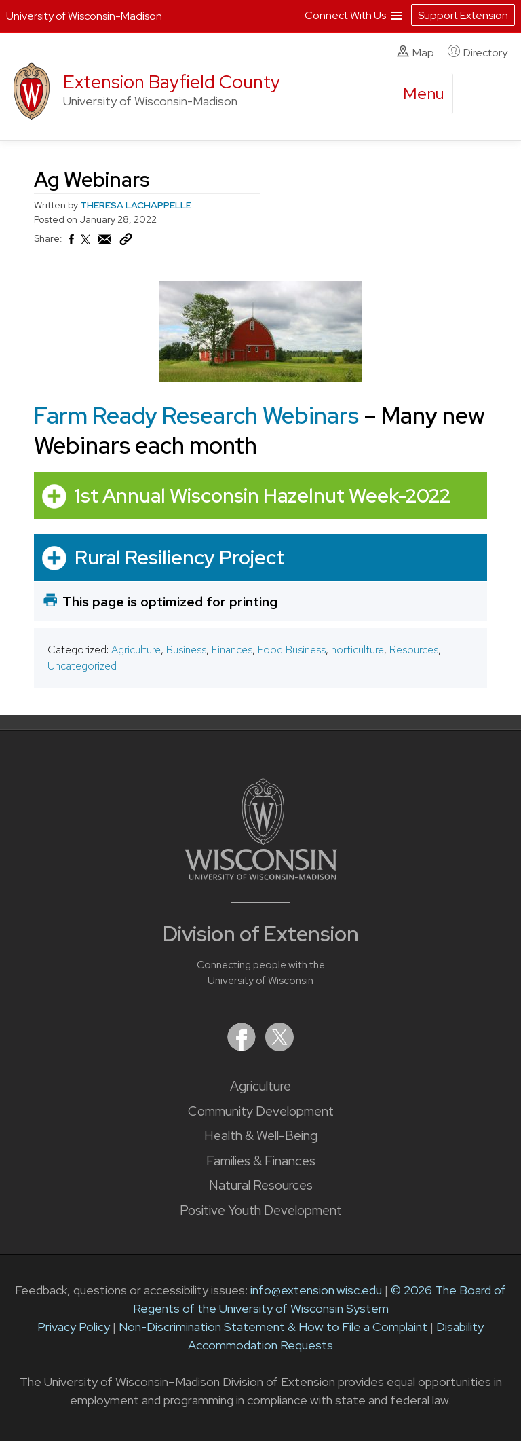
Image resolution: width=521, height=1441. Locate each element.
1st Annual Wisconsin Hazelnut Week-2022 (262, 495)
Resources (413, 649)
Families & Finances (260, 1160)
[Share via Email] (105, 243)
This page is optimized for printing (169, 601)
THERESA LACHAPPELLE (135, 205)
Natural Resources (261, 1185)
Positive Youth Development (261, 1210)
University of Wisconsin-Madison (84, 16)
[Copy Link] (125, 242)
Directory (477, 52)
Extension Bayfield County (171, 82)
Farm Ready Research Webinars (196, 415)
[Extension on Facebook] (242, 1046)
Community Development (261, 1111)
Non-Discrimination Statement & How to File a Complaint (273, 1326)
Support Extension (463, 15)
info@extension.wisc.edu (316, 1290)
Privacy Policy (73, 1326)
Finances (232, 649)
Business (186, 649)
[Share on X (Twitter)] (86, 245)
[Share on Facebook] (70, 243)
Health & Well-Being (260, 1135)
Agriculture (136, 649)
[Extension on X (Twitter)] (279, 1046)
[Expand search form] (477, 94)
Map (415, 52)
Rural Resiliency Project (179, 556)
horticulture (357, 649)
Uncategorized (82, 666)
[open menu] (424, 93)
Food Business (292, 649)
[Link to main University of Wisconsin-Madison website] (261, 875)
